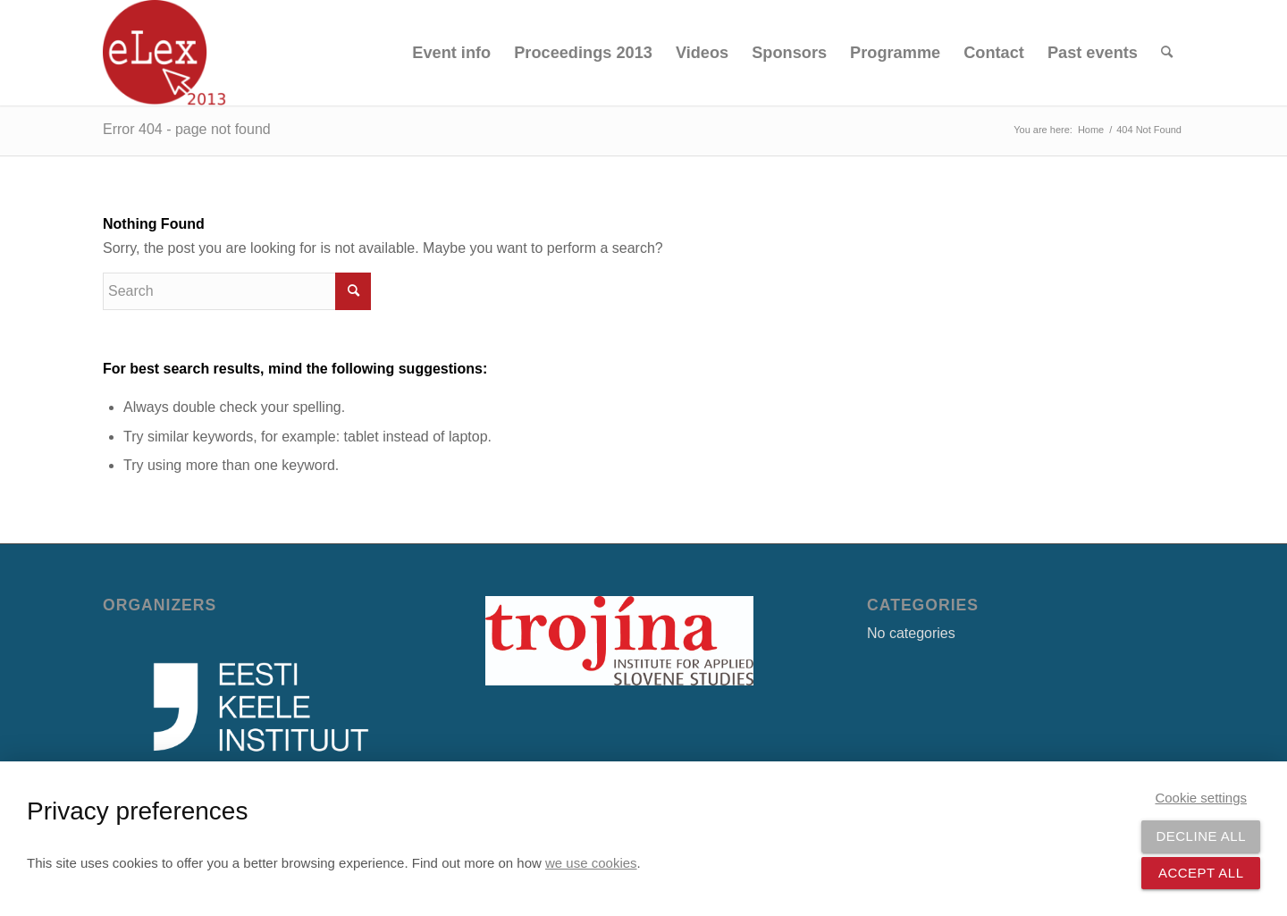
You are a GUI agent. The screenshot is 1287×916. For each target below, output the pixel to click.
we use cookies (591, 862)
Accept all (1201, 872)
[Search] (1166, 52)
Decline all (1201, 836)
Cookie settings (1201, 797)
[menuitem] (451, 52)
